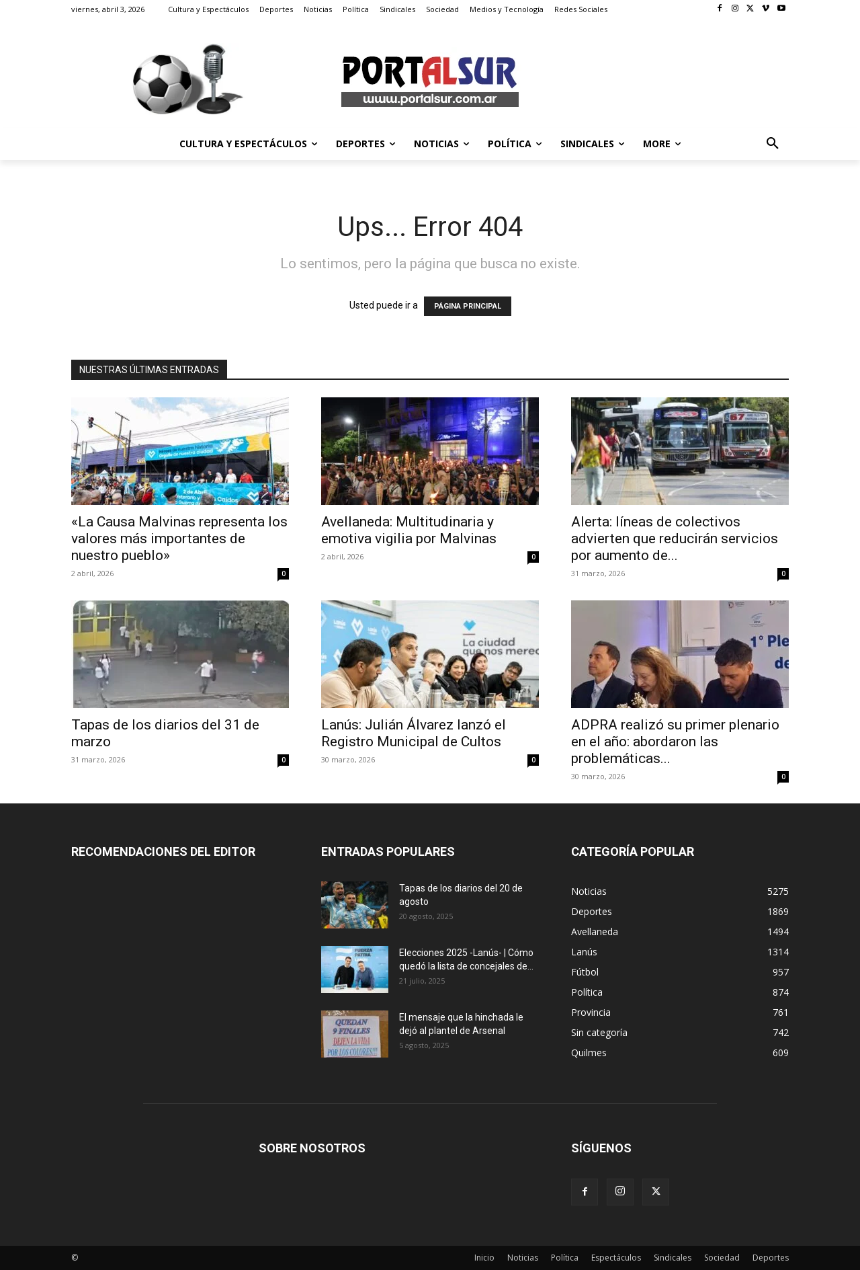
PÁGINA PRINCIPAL (467, 306)
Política (564, 1257)
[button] (773, 144)
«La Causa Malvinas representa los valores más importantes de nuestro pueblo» (179, 538)
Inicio (484, 1257)
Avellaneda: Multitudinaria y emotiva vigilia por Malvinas (409, 530)
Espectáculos (616, 1257)
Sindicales (672, 1257)
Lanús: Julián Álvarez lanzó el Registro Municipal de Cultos (413, 733)
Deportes (770, 1257)
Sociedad (722, 1257)
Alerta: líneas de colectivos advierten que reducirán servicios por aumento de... (674, 538)
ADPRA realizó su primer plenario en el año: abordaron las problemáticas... (675, 741)
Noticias (522, 1257)
